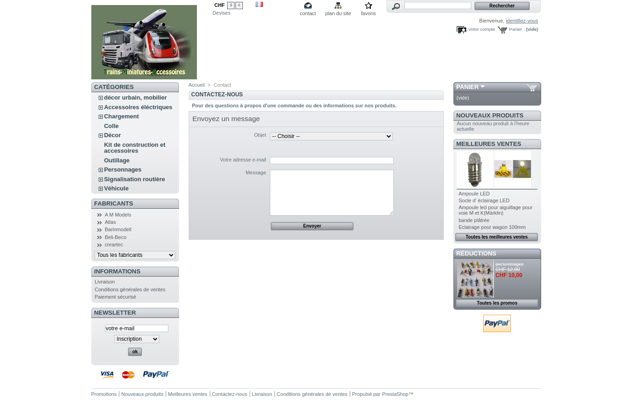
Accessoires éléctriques (138, 107)
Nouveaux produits (490, 115)
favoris (368, 13)
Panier (467, 86)
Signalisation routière (134, 179)
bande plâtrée (474, 220)
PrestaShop (395, 394)
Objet (260, 135)
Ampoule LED (474, 193)
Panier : (517, 29)
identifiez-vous (522, 20)
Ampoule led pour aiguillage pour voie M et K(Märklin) (495, 210)
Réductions (476, 253)
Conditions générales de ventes (130, 289)
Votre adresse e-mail (243, 159)
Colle (111, 125)
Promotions (104, 394)
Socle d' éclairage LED (484, 200)
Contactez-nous (229, 394)
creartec (114, 244)
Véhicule (116, 188)
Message (256, 172)
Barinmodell (118, 229)
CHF (219, 5)
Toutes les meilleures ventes (496, 236)
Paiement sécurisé (115, 297)
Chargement (121, 116)
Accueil (197, 85)
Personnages (123, 169)
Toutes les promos (497, 303)
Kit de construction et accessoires (135, 147)
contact (308, 13)
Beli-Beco (115, 237)
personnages (510, 264)
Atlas (110, 222)
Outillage (117, 160)
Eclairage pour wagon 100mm (492, 227)
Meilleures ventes (488, 143)
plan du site (338, 13)
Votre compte (481, 29)
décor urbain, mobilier (135, 97)
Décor (112, 135)
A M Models (118, 214)
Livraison (105, 281)
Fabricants (113, 203)
